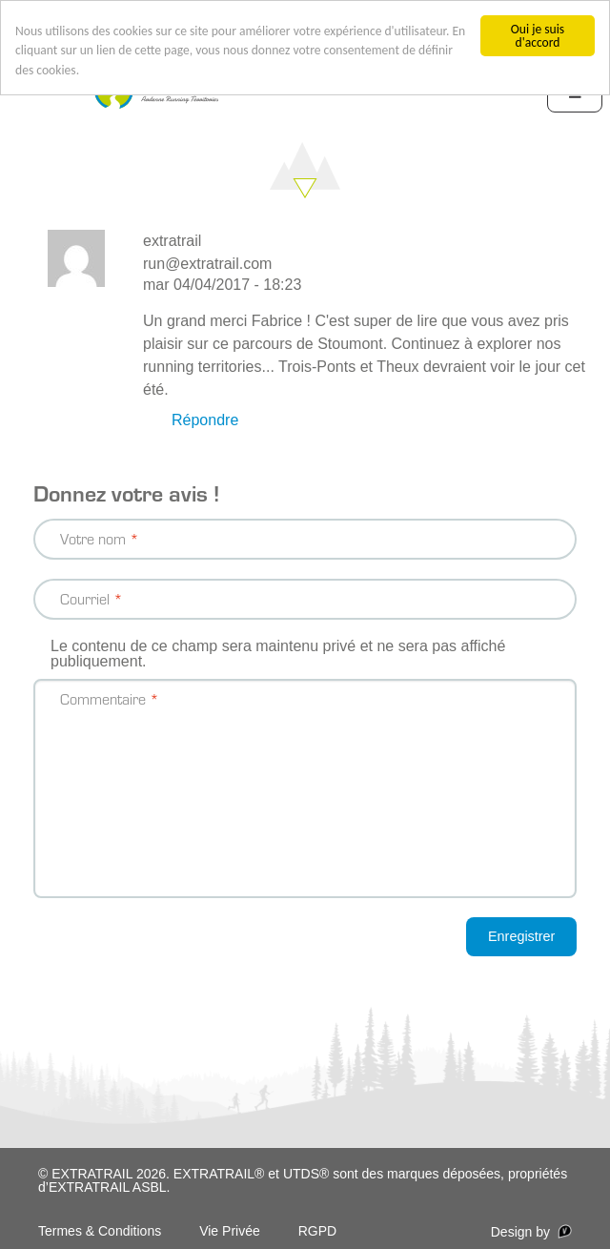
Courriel (85, 598)
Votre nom (93, 538)
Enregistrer (521, 936)
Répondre (205, 420)
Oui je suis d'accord (537, 36)
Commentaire (103, 698)
